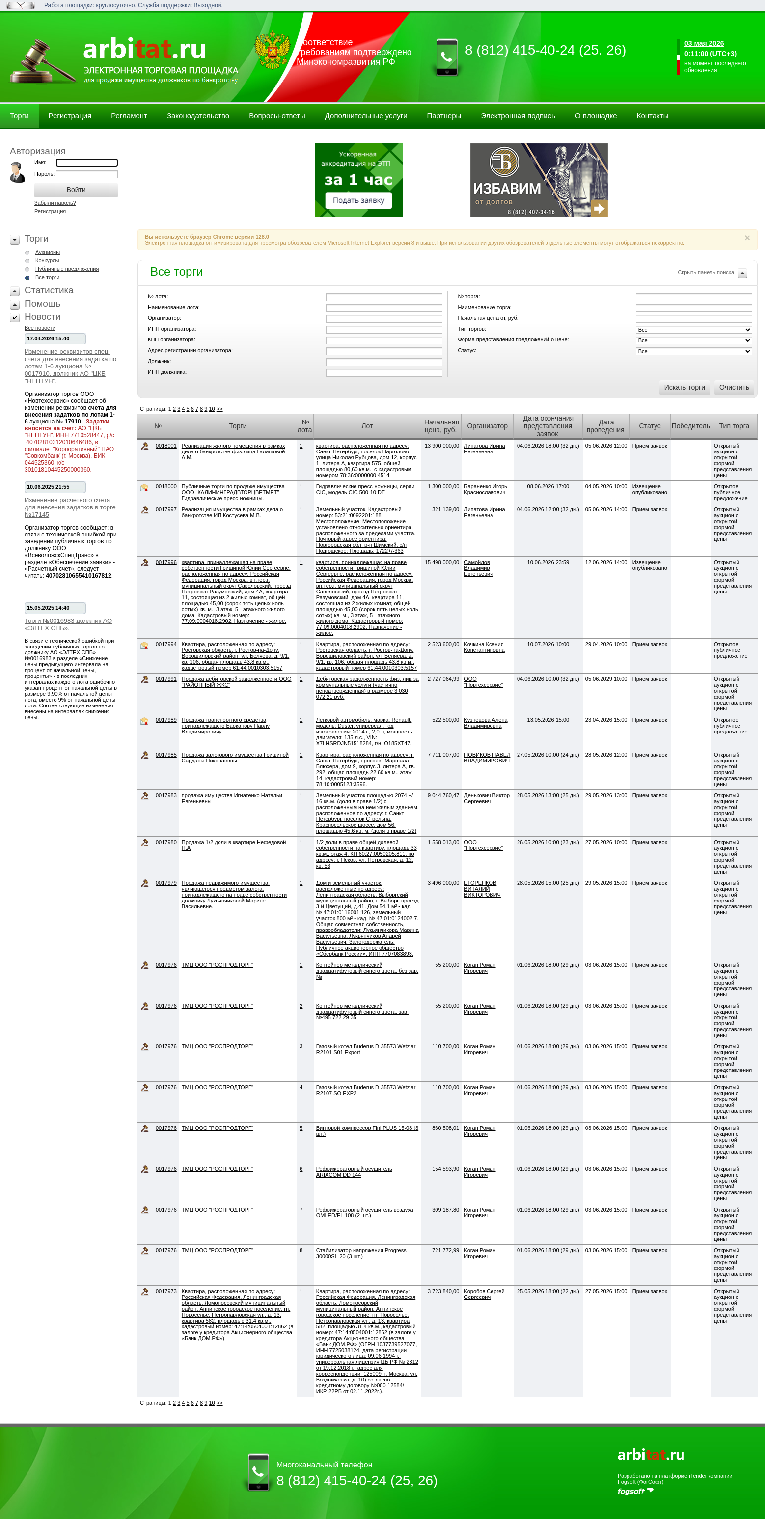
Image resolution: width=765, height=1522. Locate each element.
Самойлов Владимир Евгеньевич (478, 568)
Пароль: (45, 174)
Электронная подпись (518, 116)
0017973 (166, 1291)
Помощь (42, 303)
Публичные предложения (67, 269)
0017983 (166, 795)
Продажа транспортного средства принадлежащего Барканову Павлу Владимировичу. (226, 725)
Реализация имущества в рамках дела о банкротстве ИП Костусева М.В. (232, 512)
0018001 (166, 446)
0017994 (166, 644)
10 (212, 409)
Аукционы (47, 252)
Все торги (47, 277)
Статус (650, 426)
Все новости (40, 328)
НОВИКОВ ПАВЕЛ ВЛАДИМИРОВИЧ (487, 757)
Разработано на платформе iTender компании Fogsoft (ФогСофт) (675, 1479)
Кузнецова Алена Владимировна (485, 723)
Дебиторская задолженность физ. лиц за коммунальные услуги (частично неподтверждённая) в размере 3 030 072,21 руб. (367, 688)
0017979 (166, 883)
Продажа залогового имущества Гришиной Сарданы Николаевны (235, 757)
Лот (367, 426)
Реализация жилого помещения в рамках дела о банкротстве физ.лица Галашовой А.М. (233, 451)
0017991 (166, 679)
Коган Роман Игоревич (479, 968)
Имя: (40, 162)
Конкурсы (47, 260)
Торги (19, 116)
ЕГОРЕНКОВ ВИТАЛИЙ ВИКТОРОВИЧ (482, 889)
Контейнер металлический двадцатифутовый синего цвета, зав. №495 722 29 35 (362, 1011)
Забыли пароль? (55, 203)
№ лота (305, 426)
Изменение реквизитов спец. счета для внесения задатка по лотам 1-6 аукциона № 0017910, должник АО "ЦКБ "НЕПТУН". (70, 366)
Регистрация (70, 116)
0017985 (166, 755)
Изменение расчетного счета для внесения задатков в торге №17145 (70, 507)
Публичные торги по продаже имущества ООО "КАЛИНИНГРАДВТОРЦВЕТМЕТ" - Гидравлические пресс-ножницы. (233, 492)
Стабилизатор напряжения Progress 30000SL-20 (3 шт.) (361, 1253)
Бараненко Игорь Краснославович (485, 489)
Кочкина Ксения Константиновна (484, 647)
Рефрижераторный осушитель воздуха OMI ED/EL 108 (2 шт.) (364, 1212)
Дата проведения (606, 426)
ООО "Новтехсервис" (483, 682)
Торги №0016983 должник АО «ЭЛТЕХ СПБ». (68, 624)
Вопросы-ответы (277, 116)
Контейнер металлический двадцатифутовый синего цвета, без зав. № (367, 971)
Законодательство (198, 116)
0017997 (166, 509)
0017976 (166, 965)
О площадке (596, 116)
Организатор (487, 426)
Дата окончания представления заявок (548, 426)
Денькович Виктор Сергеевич (487, 798)
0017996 (166, 562)
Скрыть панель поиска (706, 272)
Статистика (49, 290)
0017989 (166, 720)
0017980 (166, 842)
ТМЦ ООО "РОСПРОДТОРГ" (217, 965)
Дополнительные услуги (366, 116)
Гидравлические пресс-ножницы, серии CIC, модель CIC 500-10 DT (365, 489)
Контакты (653, 116)
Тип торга (734, 426)
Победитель (691, 426)
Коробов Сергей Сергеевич (484, 1294)
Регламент (129, 116)
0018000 (166, 486)
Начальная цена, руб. (441, 426)
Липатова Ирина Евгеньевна (484, 448)
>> (220, 409)
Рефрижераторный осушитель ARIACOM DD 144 (354, 1172)
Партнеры (444, 116)
